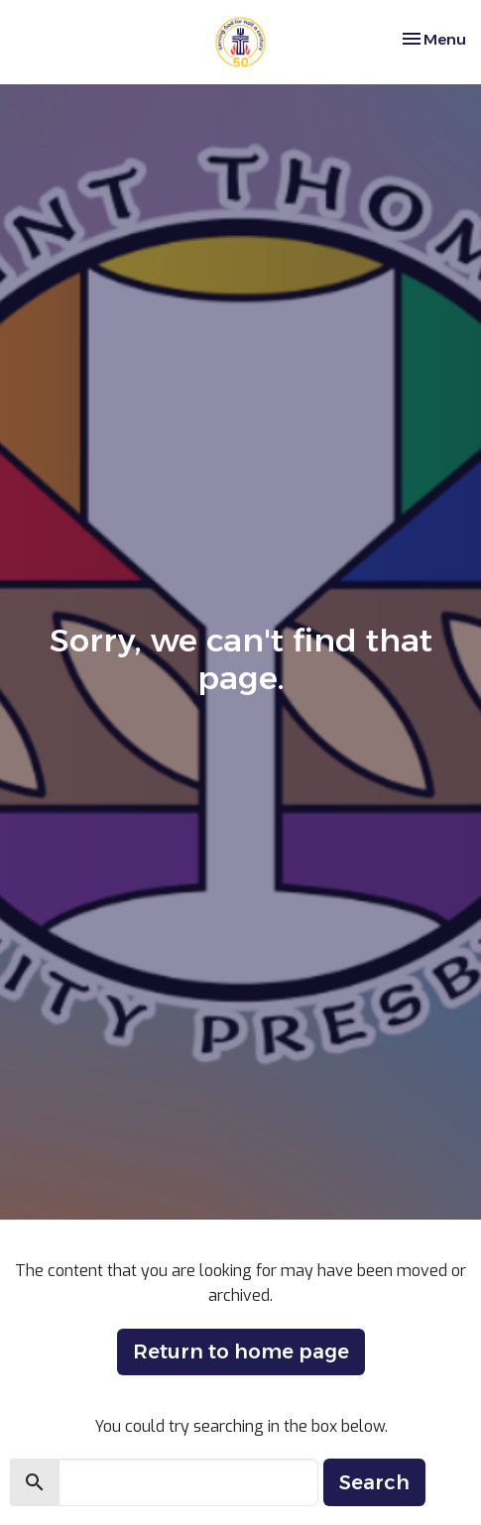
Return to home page (241, 1351)
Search (374, 1482)
